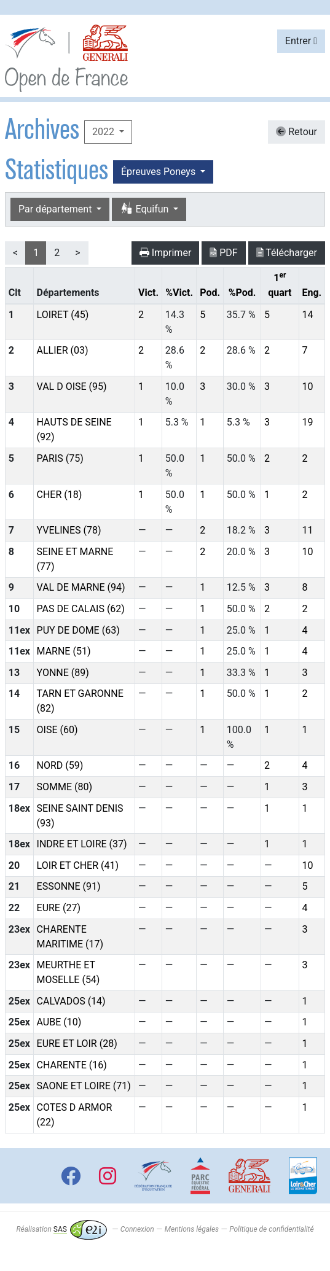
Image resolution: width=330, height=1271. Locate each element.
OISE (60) (57, 730)
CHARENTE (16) (72, 1065)
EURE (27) (59, 908)
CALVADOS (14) (71, 1001)
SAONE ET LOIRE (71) (84, 1086)
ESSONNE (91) (69, 886)
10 (307, 386)
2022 (104, 132)
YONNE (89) (63, 672)
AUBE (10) (59, 1022)
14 (307, 315)
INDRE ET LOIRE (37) (82, 844)
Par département (56, 209)
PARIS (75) (60, 458)
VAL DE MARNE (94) (81, 587)
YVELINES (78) (69, 530)
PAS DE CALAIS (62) (81, 609)
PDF (223, 252)
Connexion (137, 1229)
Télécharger (286, 252)
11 (307, 530)
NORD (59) (60, 765)
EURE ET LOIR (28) (77, 1043)
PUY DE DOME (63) (78, 630)
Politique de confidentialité (271, 1229)
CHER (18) (59, 494)
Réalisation (61, 1229)
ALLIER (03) (62, 350)
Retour (296, 132)
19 (307, 422)
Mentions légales (192, 1229)
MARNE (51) (64, 651)
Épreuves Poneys (159, 171)
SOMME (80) (65, 787)
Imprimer (165, 252)
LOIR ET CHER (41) (78, 865)
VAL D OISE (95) (72, 386)
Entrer (301, 41)
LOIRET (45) (63, 315)
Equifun (145, 209)
